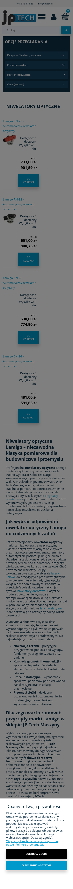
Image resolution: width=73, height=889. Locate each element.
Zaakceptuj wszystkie (36, 865)
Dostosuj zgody (36, 854)
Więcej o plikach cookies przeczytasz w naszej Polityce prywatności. (32, 842)
